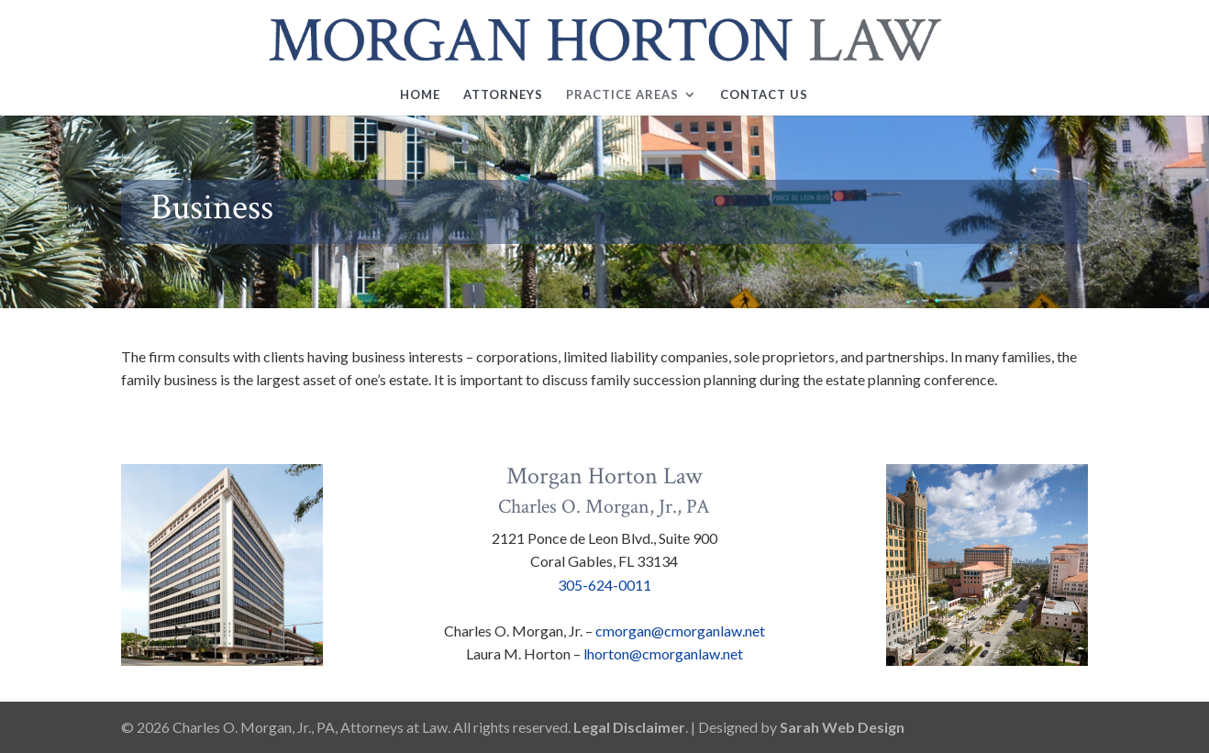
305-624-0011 (604, 584)
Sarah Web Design (842, 727)
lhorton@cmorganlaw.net (663, 653)
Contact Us (764, 95)
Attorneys (503, 95)
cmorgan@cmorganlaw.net (680, 630)
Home (420, 95)
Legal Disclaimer (629, 727)
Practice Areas (622, 95)
